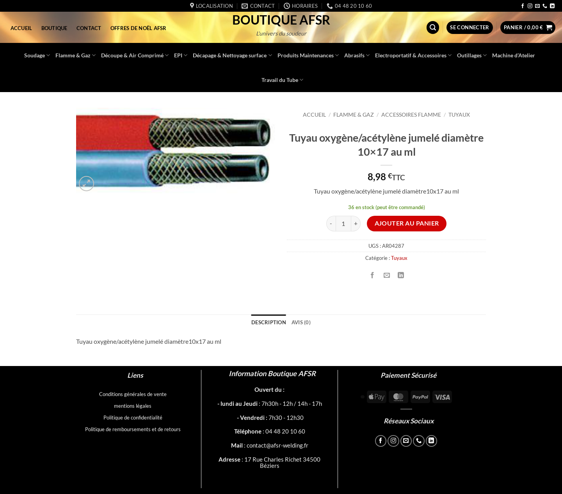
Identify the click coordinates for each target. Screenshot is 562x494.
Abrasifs (357, 55)
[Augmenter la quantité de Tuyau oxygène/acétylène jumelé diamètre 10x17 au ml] (356, 223)
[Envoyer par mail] (386, 275)
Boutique (54, 28)
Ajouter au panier (407, 223)
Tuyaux (459, 115)
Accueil (21, 28)
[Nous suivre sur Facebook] (522, 6)
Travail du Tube (282, 80)
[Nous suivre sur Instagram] (530, 6)
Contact (88, 28)
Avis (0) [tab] (301, 322)
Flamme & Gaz (75, 55)
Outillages (472, 55)
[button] (433, 27)
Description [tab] (268, 322)
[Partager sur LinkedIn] (400, 275)
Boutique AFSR (281, 20)
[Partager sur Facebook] (372, 275)
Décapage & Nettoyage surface (232, 55)
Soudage (37, 55)
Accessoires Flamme (411, 115)
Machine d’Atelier (513, 55)
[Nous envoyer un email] (537, 6)
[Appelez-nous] (544, 6)
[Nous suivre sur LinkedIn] (552, 6)
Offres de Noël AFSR (138, 28)
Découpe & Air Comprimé (135, 55)
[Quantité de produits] (343, 223)
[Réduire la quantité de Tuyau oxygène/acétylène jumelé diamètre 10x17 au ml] (331, 223)
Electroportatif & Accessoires (413, 55)
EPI (180, 55)
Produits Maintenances (308, 55)
